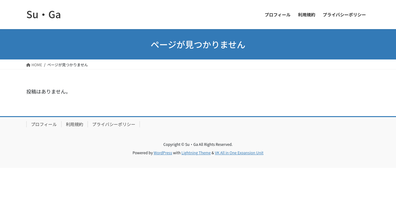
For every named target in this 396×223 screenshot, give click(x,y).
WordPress (163, 152)
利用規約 (74, 124)
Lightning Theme (196, 152)
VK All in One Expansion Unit (239, 152)
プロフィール (44, 124)
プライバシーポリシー (114, 124)
